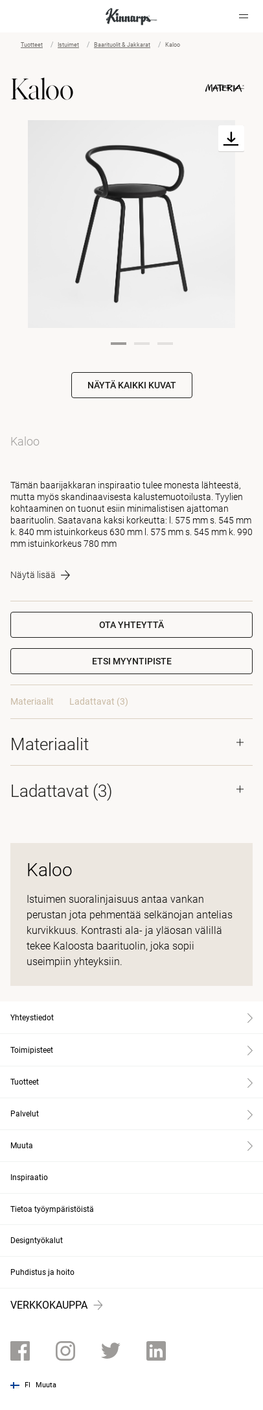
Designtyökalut (36, 1240)
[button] (131, 661)
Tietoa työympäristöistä (52, 1209)
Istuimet (68, 45)
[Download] (231, 138)
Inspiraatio (29, 1177)
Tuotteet (32, 45)
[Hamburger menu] (244, 16)
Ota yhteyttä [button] (131, 625)
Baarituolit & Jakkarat (122, 45)
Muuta (46, 1385)
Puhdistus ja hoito (42, 1272)
